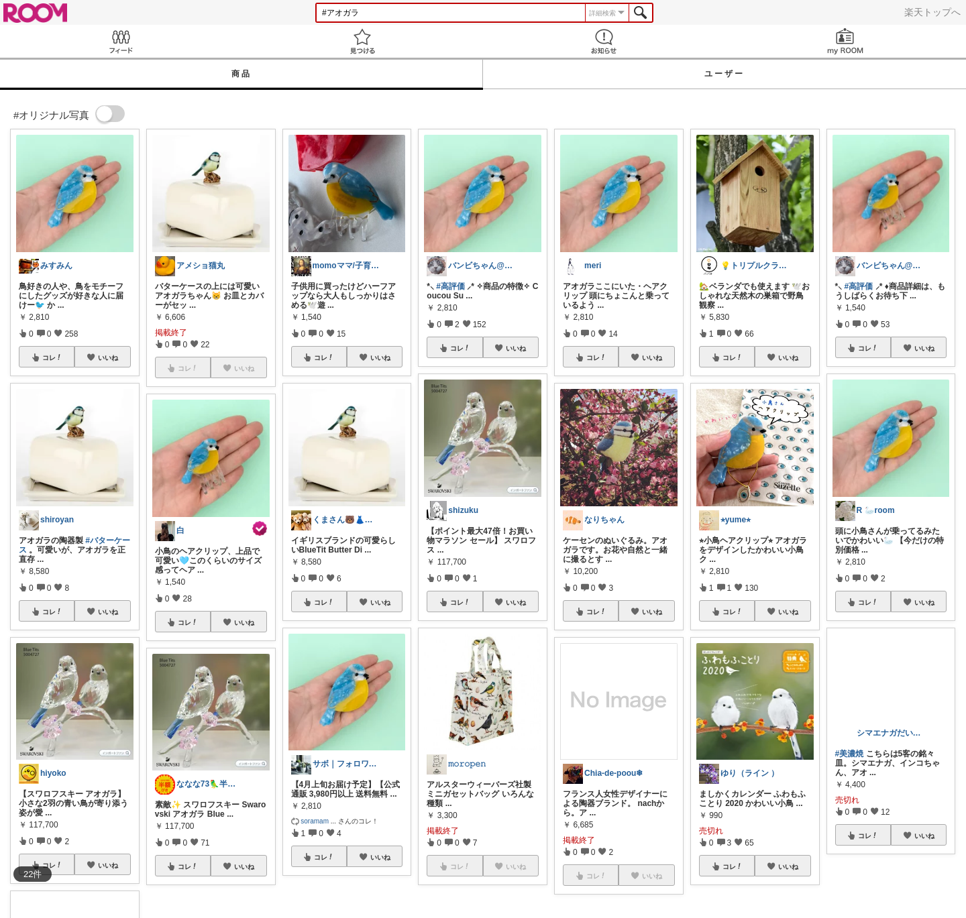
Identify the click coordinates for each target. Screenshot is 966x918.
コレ (52, 357)
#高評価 (450, 286)
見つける (362, 41)
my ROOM (845, 41)
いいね (108, 357)
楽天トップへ (932, 12)
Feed (120, 41)
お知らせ (603, 41)
